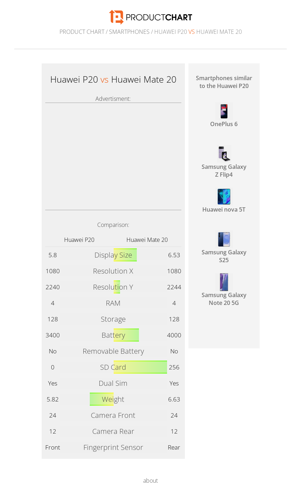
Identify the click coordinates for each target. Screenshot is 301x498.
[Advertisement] (113, 156)
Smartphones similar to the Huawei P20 (224, 82)
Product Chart (81, 32)
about (150, 480)
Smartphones (129, 32)
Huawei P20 (79, 240)
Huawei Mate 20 (147, 240)
